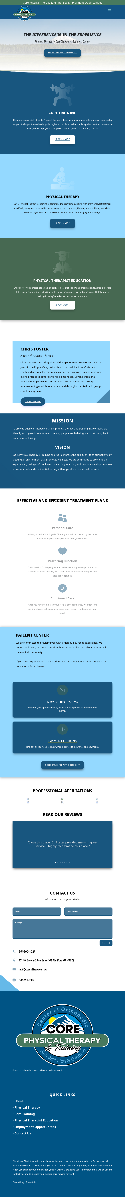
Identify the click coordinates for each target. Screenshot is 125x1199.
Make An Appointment (62, 53)
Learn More (62, 139)
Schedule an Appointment (62, 765)
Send (106, 943)
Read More (33, 401)
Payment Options (62, 741)
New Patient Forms (62, 702)
